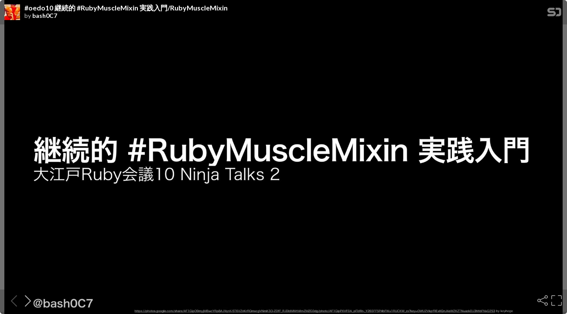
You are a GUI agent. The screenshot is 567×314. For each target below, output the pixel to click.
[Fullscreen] (556, 300)
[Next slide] (25, 300)
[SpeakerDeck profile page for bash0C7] (12, 12)
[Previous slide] (11, 300)
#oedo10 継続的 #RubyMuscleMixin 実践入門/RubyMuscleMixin (126, 7)
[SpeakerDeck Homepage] (554, 14)
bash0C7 (44, 16)
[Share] (542, 300)
